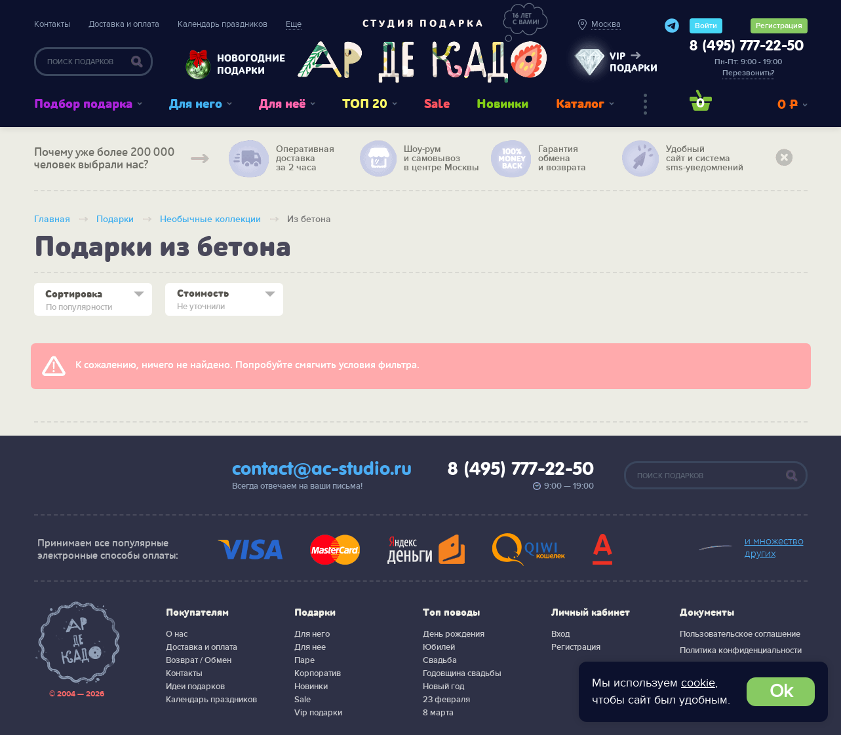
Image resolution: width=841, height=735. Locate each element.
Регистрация (779, 26)
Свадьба (440, 660)
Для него (195, 104)
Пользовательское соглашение (740, 634)
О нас (176, 634)
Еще (294, 24)
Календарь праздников (222, 24)
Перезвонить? (748, 73)
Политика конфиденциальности (741, 650)
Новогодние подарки (244, 64)
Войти (706, 26)
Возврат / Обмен (198, 660)
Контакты (52, 24)
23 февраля (446, 699)
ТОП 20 (364, 104)
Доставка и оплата (123, 24)
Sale (437, 104)
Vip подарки (318, 712)
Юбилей (439, 647)
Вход (560, 634)
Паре (304, 660)
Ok (781, 691)
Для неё (282, 104)
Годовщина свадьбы (462, 673)
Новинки (502, 104)
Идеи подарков (195, 686)
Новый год (443, 686)
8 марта (438, 712)
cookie (698, 683)
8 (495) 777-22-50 (747, 46)
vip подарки (633, 62)
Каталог (580, 104)
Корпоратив (317, 673)
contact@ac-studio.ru (322, 470)
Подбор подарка (83, 104)
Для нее (310, 647)
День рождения (453, 634)
